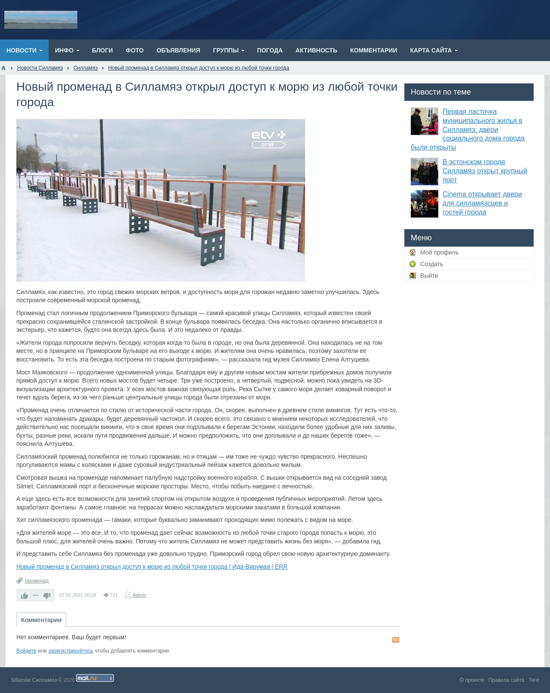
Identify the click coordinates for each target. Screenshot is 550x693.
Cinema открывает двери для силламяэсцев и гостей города (482, 203)
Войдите (26, 651)
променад (37, 581)
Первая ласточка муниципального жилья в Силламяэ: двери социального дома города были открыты (468, 129)
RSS (395, 639)
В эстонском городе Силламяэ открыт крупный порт (485, 171)
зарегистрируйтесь (70, 651)
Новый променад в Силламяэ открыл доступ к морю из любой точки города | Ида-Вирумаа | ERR (151, 566)
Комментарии (41, 619)
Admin (139, 595)
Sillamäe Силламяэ (34, 680)
